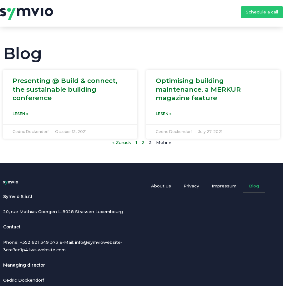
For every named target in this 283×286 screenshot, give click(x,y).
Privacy (191, 185)
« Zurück (121, 142)
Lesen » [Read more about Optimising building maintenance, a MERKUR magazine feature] (163, 113)
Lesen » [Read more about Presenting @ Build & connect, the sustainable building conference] (20, 113)
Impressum (224, 185)
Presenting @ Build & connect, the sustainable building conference (65, 89)
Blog (254, 185)
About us (161, 185)
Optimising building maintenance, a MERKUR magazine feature (198, 89)
